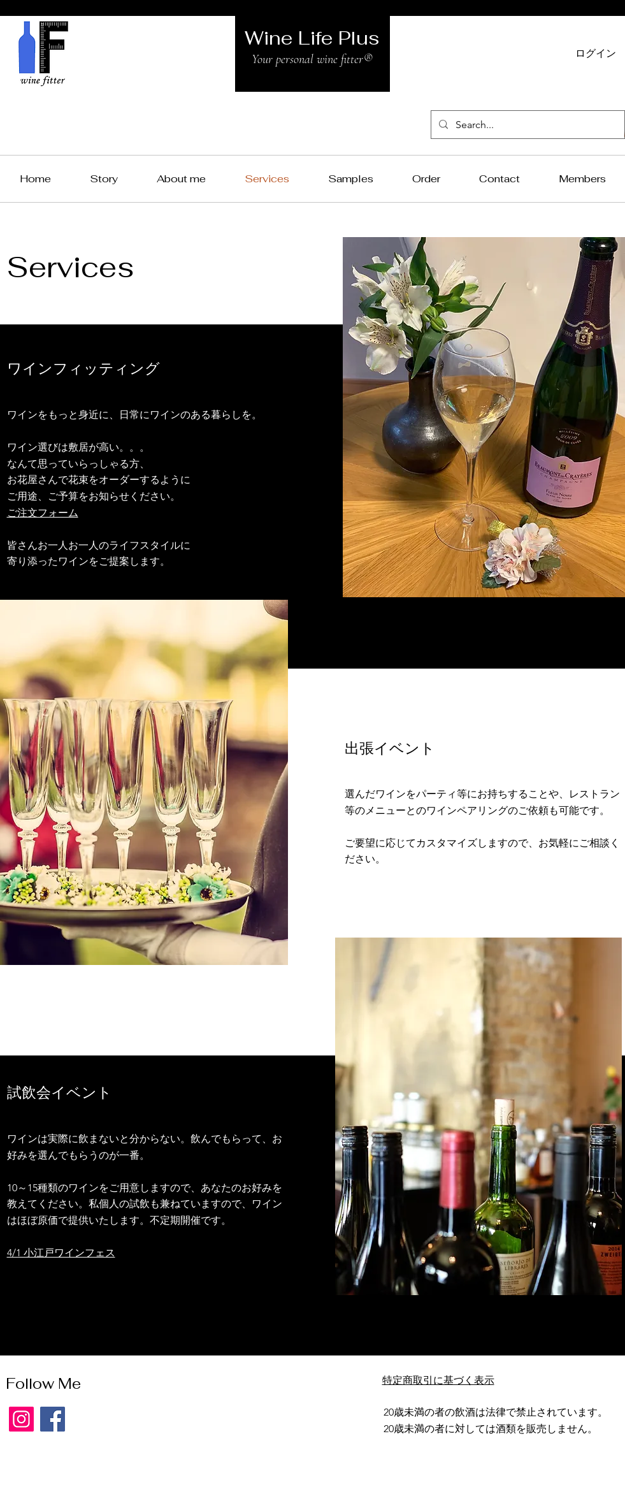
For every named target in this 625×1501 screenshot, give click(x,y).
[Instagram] (21, 1419)
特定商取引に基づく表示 (438, 1380)
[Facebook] (52, 1419)
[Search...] (527, 124)
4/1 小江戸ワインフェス (61, 1253)
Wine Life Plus (312, 37)
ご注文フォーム (42, 513)
